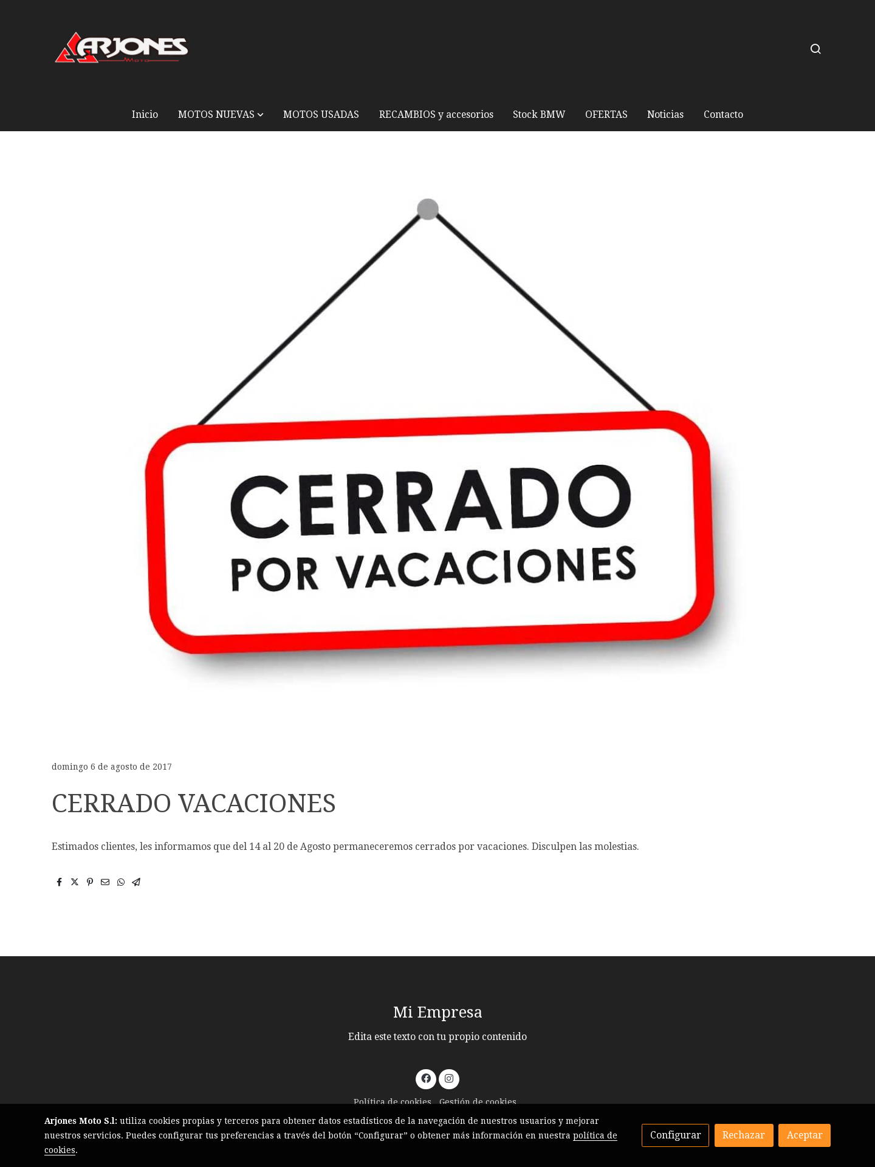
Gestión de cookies (477, 1102)
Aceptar (805, 1135)
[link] (122, 49)
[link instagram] (448, 1078)
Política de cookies (392, 1102)
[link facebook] (426, 1078)
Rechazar (743, 1135)
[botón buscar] (815, 49)
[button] (220, 114)
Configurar (675, 1135)
